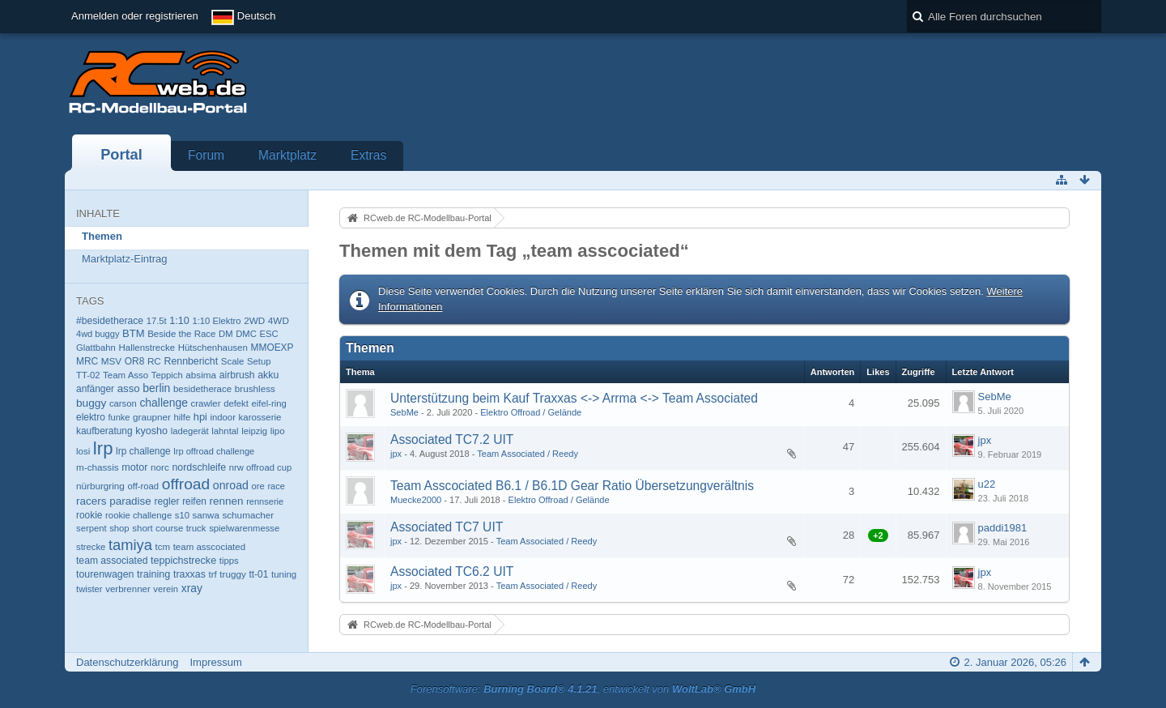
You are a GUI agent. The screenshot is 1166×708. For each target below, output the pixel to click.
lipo (277, 431)
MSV (111, 361)
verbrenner (128, 589)
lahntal (224, 431)
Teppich (167, 375)
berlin (156, 388)
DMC (246, 334)
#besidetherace (109, 320)
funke (119, 417)
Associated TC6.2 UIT (451, 571)
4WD (278, 320)
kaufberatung (104, 431)
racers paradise (113, 501)
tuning (283, 574)
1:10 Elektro (216, 321)
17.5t (157, 321)
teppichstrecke (183, 560)
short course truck (169, 528)
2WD (254, 320)
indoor (223, 417)
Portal (121, 155)
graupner (152, 417)
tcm (163, 547)
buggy (91, 403)
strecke (90, 547)
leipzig (254, 431)
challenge (163, 402)
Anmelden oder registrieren (134, 16)
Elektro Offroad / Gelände (530, 412)
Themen (102, 236)
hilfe (182, 417)
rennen (227, 501)
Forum (206, 155)
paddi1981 (1003, 528)
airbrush (237, 375)
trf (212, 574)
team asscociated (209, 547)
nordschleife (199, 467)
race (276, 486)
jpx (396, 453)
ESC (269, 334)
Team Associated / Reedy (527, 453)
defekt (236, 403)
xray (191, 588)
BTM (133, 333)
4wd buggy (97, 334)
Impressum (215, 662)
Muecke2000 (415, 500)
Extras (368, 155)
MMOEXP (272, 347)
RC (154, 361)
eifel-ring (269, 403)
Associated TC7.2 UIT (451, 439)
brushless (255, 388)
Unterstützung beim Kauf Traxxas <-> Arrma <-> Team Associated (574, 398)
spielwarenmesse (244, 528)
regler (166, 501)
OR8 (135, 361)
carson (123, 403)
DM (226, 334)
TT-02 (88, 375)
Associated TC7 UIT (446, 527)
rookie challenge (138, 515)
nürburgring (100, 485)
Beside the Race (181, 334)
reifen (194, 501)
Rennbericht (191, 361)
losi (83, 451)
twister (89, 589)
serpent (91, 528)
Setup (258, 361)
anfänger (95, 389)
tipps (229, 560)
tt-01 (258, 574)
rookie (89, 515)
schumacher (248, 515)
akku (268, 375)
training (153, 574)
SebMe (404, 412)
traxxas (189, 574)
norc (160, 467)
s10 (182, 515)
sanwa (206, 515)
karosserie (260, 417)
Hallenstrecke (146, 347)
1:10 (179, 320)
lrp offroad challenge (213, 451)
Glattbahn (96, 347)
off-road (143, 486)
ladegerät (190, 431)
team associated (111, 560)
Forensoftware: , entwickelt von (583, 689)
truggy (232, 574)
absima (200, 374)
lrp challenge (143, 451)
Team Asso (125, 375)
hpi (200, 417)
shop (119, 528)
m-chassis (97, 467)
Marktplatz (287, 155)
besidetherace (202, 389)
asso (128, 388)
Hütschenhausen (213, 347)
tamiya (130, 544)
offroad (186, 484)
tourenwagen (105, 574)
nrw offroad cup (260, 467)
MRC (87, 361)
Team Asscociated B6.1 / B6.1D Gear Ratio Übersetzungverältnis (572, 486)
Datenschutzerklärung (127, 662)
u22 (987, 484)
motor (134, 467)
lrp (103, 448)
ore (257, 486)
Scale (233, 361)
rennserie (264, 501)
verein (165, 589)
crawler (206, 403)
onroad (231, 485)
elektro (90, 417)
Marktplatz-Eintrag (124, 259)
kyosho (151, 431)
